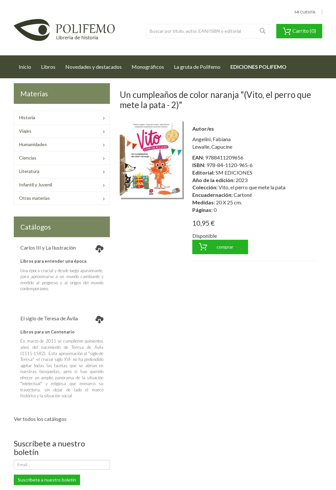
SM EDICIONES (234, 172)
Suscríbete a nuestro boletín (47, 479)
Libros (48, 67)
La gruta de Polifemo (197, 67)
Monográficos (148, 67)
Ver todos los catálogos (40, 419)
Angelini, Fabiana (211, 139)
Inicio (27, 65)
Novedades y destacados (93, 67)
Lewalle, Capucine (212, 146)
